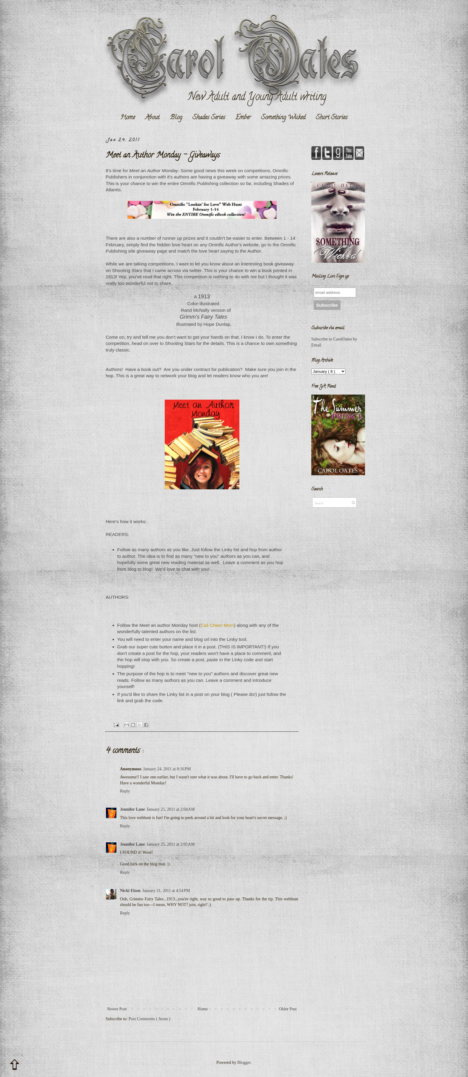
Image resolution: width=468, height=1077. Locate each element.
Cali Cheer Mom (217, 625)
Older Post (288, 1009)
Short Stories (331, 118)
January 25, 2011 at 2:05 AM (171, 844)
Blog (176, 118)
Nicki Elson (130, 890)
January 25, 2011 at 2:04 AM (171, 809)
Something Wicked (283, 118)
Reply (125, 791)
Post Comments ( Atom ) (149, 1019)
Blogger (243, 1062)
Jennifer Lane (132, 809)
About (152, 118)
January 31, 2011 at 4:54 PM (166, 890)
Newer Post (117, 1009)
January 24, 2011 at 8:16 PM (167, 769)
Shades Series (209, 118)
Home (127, 118)
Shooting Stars (127, 270)
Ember (243, 118)
